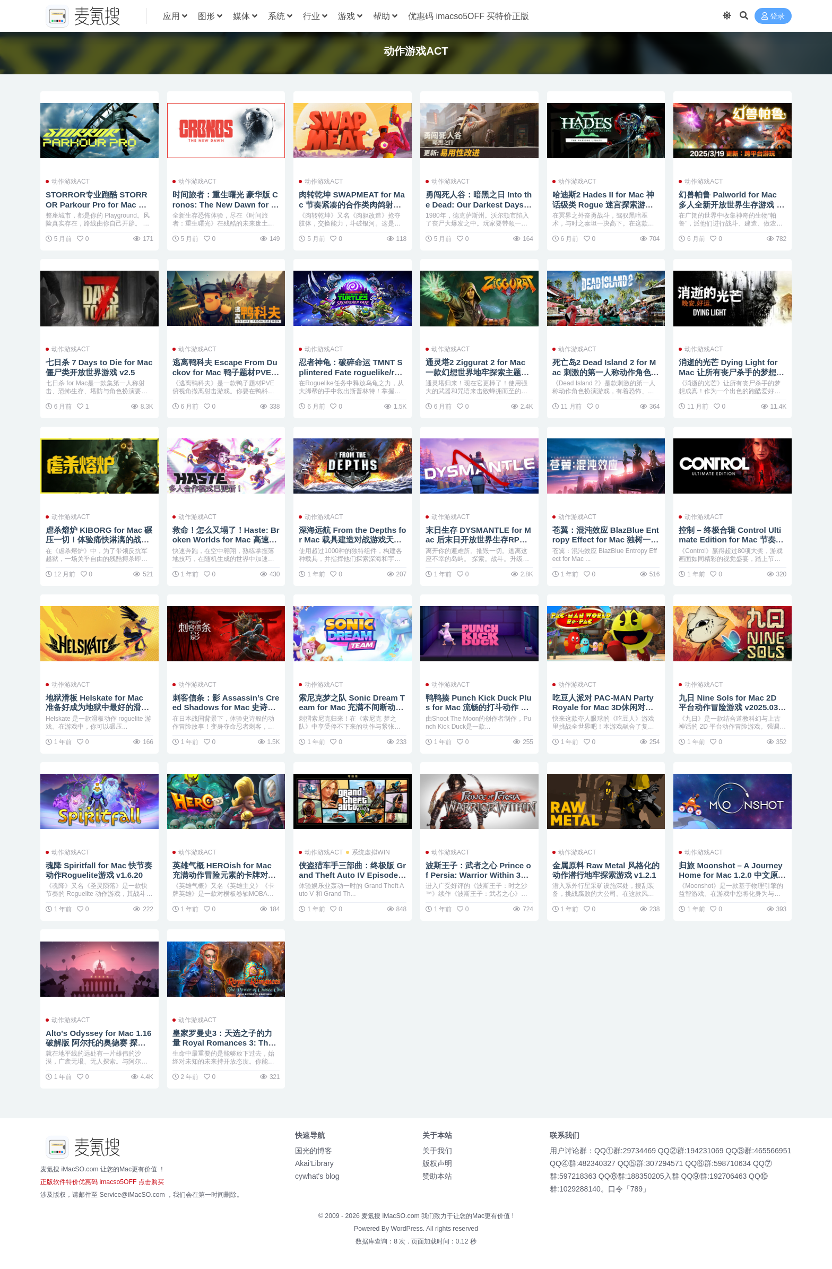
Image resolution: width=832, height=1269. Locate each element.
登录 (773, 16)
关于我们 (437, 1150)
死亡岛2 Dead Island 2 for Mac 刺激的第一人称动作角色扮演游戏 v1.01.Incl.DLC (605, 372)
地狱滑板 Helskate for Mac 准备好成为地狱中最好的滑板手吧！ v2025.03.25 (97, 707)
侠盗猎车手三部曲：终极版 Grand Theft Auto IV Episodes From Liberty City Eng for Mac (352, 880)
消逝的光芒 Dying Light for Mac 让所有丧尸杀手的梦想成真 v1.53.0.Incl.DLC (731, 372)
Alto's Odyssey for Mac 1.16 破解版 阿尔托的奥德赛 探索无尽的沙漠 (99, 1043)
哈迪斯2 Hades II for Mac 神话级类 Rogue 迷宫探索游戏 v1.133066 (603, 204)
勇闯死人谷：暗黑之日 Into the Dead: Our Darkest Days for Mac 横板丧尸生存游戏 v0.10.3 (479, 209)
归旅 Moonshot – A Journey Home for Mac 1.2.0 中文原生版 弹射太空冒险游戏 (732, 875)
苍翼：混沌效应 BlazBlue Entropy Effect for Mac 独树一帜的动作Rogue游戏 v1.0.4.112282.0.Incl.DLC (606, 544)
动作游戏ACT (70, 181)
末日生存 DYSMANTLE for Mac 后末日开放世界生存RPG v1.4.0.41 (479, 539)
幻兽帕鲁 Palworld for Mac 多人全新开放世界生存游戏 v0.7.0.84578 (730, 204)
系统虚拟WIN (370, 852)
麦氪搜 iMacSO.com (391, 1216)
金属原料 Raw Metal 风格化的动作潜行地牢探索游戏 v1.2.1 (602, 875)
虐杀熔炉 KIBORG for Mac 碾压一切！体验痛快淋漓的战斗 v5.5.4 (99, 539)
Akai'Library (314, 1163)
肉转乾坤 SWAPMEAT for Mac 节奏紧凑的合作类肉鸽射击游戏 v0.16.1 (352, 204)
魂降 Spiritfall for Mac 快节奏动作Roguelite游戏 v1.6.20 (99, 870)
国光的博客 (313, 1150)
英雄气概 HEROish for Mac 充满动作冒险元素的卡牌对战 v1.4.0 (224, 875)
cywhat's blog (317, 1176)
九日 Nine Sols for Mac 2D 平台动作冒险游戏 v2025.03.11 (732, 707)
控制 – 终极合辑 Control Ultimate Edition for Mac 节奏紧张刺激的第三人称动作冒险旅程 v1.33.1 (731, 544)
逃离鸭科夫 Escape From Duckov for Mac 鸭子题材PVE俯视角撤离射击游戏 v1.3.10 (226, 372)
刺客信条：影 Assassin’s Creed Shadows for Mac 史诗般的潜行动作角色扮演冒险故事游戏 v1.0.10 (226, 712)
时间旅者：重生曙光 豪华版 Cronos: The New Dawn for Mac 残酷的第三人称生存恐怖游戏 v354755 (225, 209)
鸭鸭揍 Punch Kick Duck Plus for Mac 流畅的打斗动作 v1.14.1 (479, 707)
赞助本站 (437, 1176)
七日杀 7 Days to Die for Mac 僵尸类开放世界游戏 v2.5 (97, 367)
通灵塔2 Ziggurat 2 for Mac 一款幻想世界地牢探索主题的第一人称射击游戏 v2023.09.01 (479, 377)
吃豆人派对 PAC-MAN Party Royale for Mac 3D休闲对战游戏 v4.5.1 (603, 707)
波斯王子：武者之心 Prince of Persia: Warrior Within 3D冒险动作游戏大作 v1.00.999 (478, 875)
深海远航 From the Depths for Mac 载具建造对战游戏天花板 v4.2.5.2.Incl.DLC (350, 539)
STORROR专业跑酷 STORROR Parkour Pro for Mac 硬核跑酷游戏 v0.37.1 (97, 204)
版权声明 (437, 1163)
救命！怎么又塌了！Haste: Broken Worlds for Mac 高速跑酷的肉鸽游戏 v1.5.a (226, 539)
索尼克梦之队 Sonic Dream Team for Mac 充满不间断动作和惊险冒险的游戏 (352, 707)
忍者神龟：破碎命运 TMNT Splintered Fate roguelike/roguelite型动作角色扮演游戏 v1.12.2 (352, 377)
